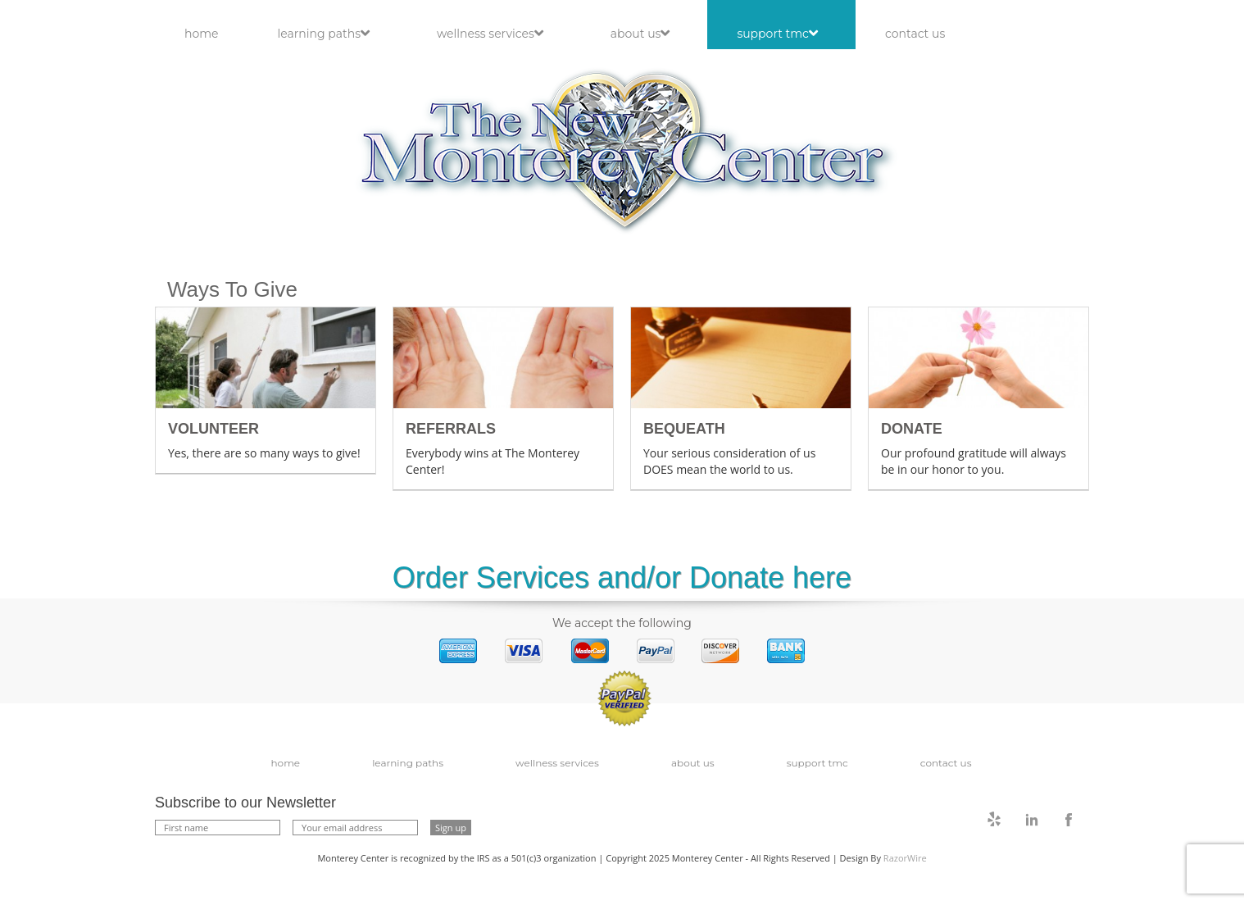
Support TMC (777, 33)
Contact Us (915, 33)
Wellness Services (490, 33)
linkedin (1031, 819)
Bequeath (684, 429)
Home (201, 33)
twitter (994, 819)
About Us (640, 33)
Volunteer (213, 429)
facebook (1068, 819)
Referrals (451, 429)
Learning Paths (324, 33)
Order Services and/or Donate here (622, 577)
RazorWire (905, 858)
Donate (911, 429)
